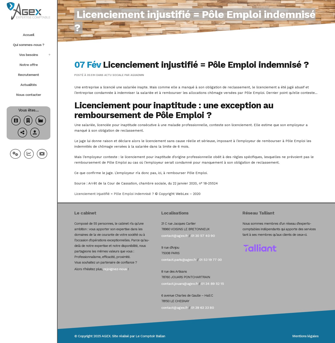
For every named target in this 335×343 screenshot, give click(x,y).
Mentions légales (305, 336)
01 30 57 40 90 (203, 236)
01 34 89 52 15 (212, 284)
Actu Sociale (114, 75)
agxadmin (137, 75)
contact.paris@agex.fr (178, 260)
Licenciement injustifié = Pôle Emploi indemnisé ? (114, 194)
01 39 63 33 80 (202, 307)
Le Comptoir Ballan (150, 336)
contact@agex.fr (174, 236)
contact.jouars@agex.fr (179, 284)
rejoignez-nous (115, 269)
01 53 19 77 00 (210, 260)
